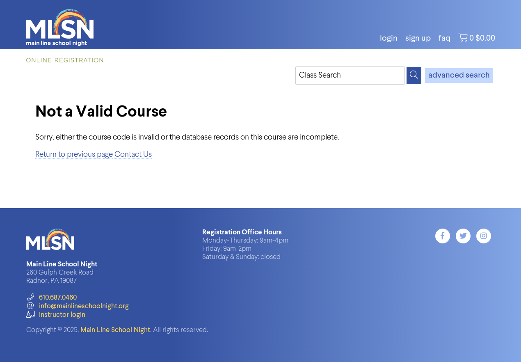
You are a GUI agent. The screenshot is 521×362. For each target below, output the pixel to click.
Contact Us (133, 154)
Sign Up (418, 38)
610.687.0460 (51, 297)
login (389, 38)
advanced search (459, 75)
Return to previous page (74, 154)
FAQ (444, 38)
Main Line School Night (115, 330)
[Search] (414, 75)
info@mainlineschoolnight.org (77, 306)
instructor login (55, 315)
